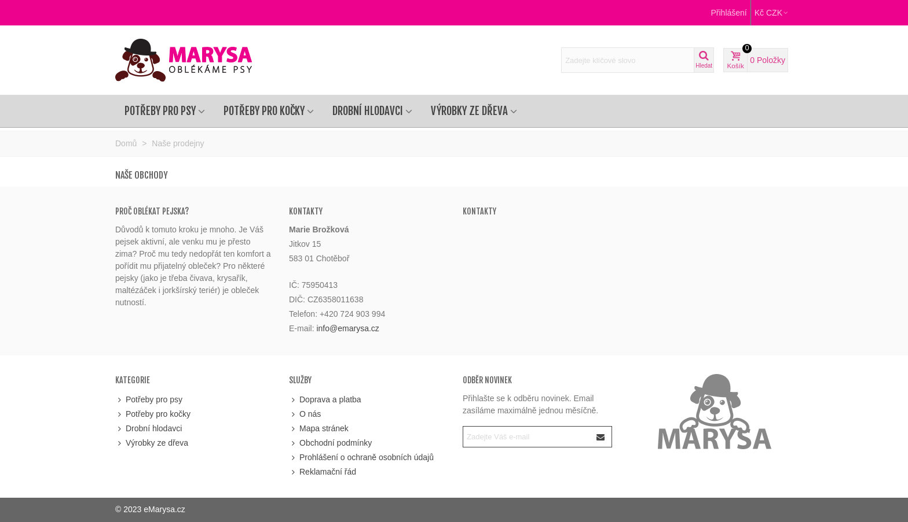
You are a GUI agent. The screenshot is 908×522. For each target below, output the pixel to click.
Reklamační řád (322, 472)
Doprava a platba (325, 400)
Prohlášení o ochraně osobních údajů (361, 457)
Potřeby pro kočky (264, 111)
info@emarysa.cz (347, 328)
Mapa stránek (319, 429)
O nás (305, 414)
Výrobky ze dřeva (469, 111)
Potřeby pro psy (160, 111)
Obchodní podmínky (330, 443)
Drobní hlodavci (367, 111)
